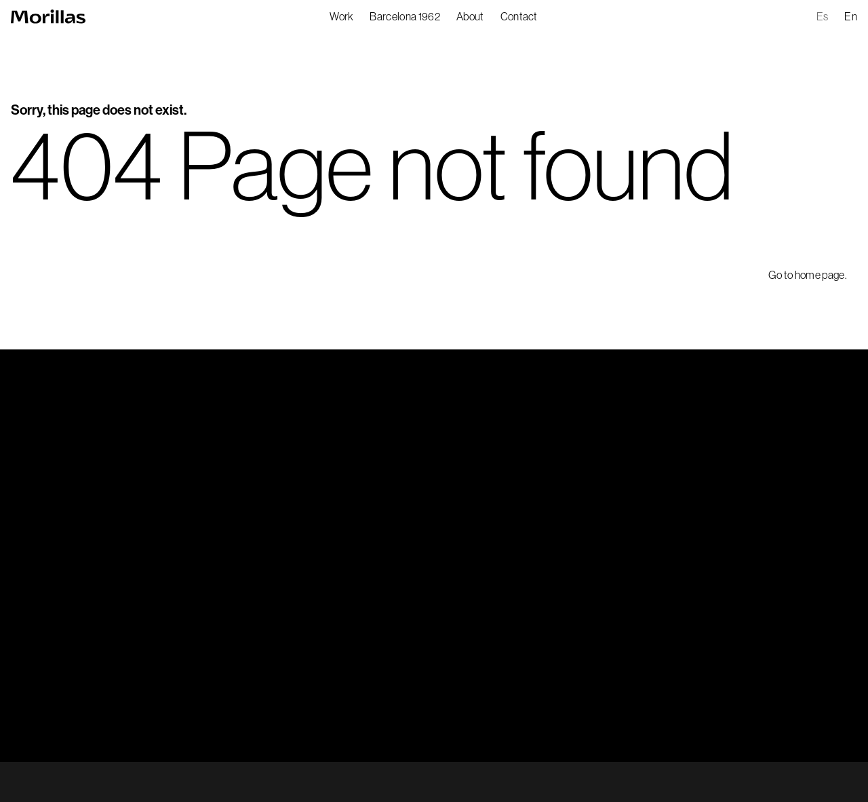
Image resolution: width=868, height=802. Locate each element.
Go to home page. (807, 275)
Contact (519, 16)
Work (341, 16)
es (822, 16)
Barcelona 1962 (404, 16)
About (470, 16)
